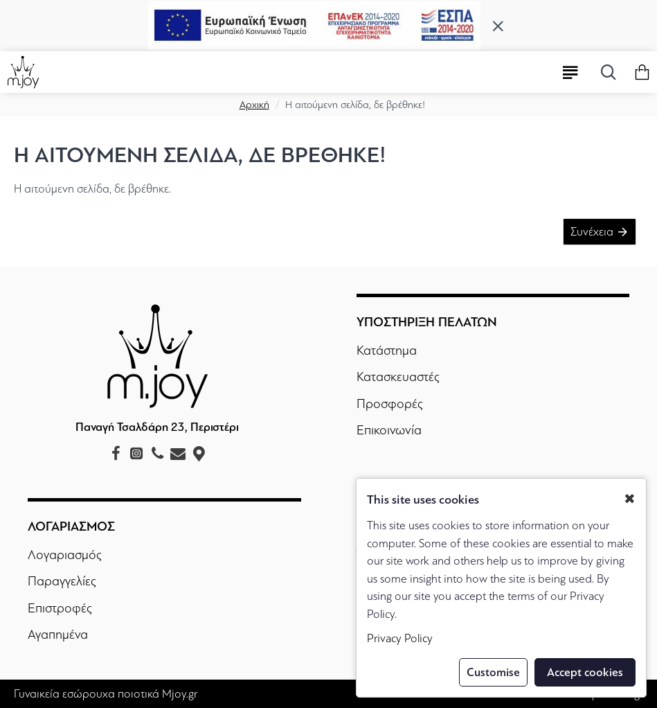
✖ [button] (630, 499)
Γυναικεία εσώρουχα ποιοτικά (86, 693)
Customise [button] (493, 672)
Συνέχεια (591, 231)
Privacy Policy (400, 638)
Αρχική (254, 104)
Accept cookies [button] (585, 672)
